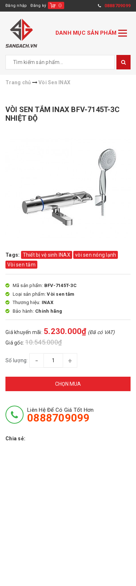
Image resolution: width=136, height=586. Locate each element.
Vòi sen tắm (21, 265)
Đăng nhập (16, 5)
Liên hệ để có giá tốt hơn (60, 415)
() (60, 5)
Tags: (13, 255)
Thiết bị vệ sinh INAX (46, 255)
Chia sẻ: (15, 438)
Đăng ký (38, 5)
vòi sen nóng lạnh (95, 255)
